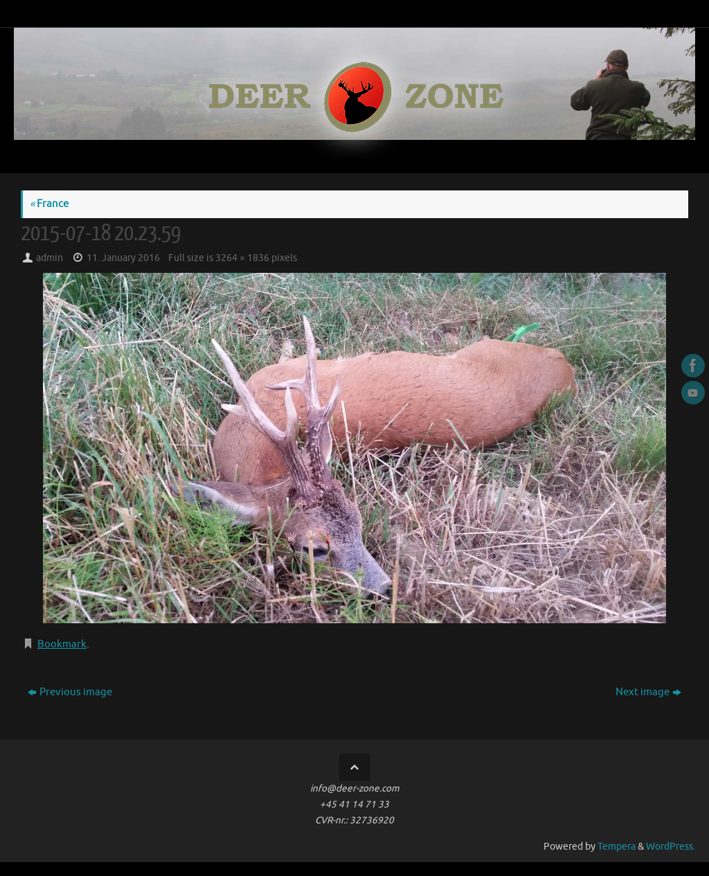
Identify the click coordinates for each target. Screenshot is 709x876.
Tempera (617, 846)
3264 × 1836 (242, 258)
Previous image (70, 692)
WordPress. (670, 846)
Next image (648, 692)
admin (49, 258)
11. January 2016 (123, 258)
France (49, 204)
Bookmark (62, 644)
